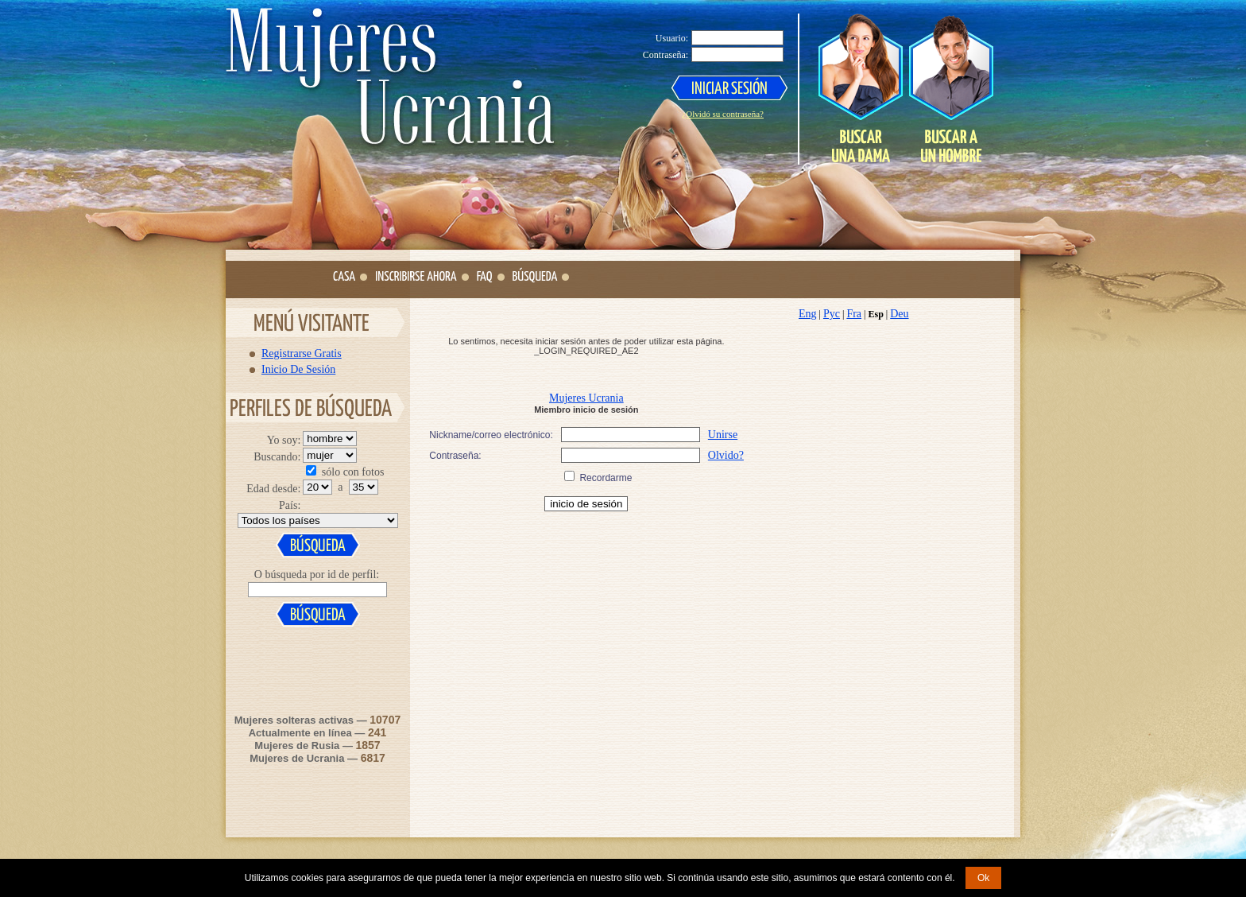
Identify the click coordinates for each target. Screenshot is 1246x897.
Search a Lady (860, 88)
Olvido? (726, 455)
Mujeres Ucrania (586, 398)
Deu (899, 314)
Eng (808, 314)
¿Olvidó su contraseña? (723, 113)
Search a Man (950, 88)
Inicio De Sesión (298, 369)
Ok (983, 877)
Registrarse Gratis (301, 353)
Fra (853, 314)
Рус (831, 314)
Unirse (722, 435)
